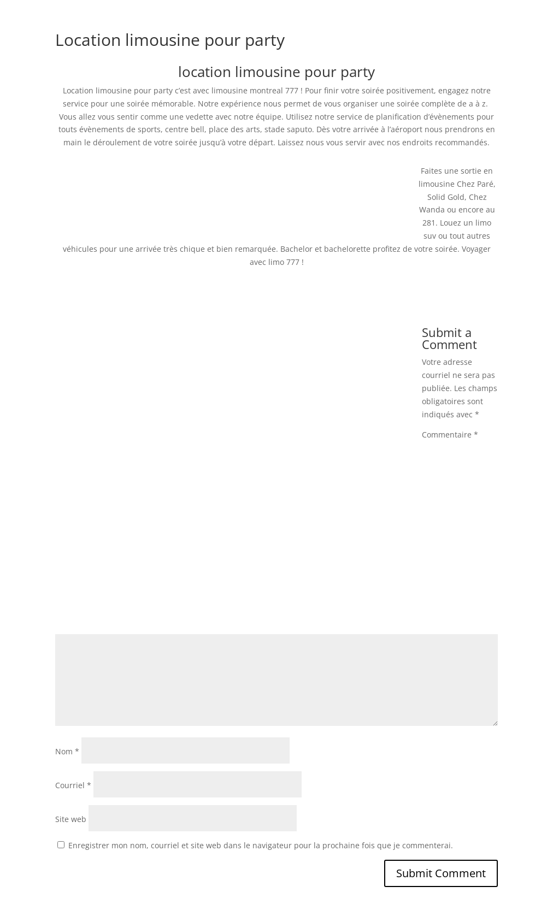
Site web (70, 819)
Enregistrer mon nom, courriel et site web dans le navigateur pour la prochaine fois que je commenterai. (260, 845)
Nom (67, 751)
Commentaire (450, 434)
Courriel (73, 785)
